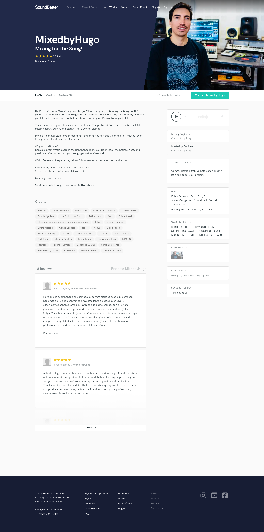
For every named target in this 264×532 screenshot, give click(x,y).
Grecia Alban (113, 227)
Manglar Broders (63, 239)
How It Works (109, 7)
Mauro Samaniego (47, 233)
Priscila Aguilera (46, 216)
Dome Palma (84, 239)
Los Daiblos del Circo (71, 216)
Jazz (193, 196)
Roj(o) (84, 227)
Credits (50, 95)
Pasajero (42, 210)
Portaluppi (43, 239)
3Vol (110, 216)
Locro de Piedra (89, 250)
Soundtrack (201, 200)
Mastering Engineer (182, 146)
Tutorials (156, 498)
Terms (154, 493)
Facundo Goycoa (61, 244)
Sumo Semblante (110, 244)
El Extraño (69, 250)
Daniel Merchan (61, 210)
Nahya (97, 227)
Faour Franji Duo (84, 233)
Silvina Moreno (45, 227)
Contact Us (157, 508)
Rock (207, 196)
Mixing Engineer (180, 134)
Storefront (123, 493)
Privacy (155, 503)
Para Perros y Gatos (48, 250)
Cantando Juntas (86, 244)
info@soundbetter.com (48, 509)
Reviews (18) (66, 95)
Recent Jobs (89, 7)
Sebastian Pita (121, 233)
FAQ (87, 513)
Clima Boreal (125, 216)
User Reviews (92, 508)
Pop (200, 196)
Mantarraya (81, 210)
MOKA (66, 233)
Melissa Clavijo (129, 210)
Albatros (42, 244)
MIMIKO (126, 239)
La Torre (104, 233)
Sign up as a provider (97, 493)
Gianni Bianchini (115, 222)
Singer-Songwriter (181, 200)
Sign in (168, 7)
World (213, 200)
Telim (97, 222)
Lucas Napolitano (107, 239)
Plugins (156, 7)
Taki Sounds (95, 216)
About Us (90, 503)
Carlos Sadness (67, 227)
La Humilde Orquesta (104, 210)
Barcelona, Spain (45, 61)
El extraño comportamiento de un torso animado (63, 222)
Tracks (124, 7)
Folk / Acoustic (180, 196)
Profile (38, 95)
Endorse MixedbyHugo (128, 269)
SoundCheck (140, 7)
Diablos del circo (112, 250)
